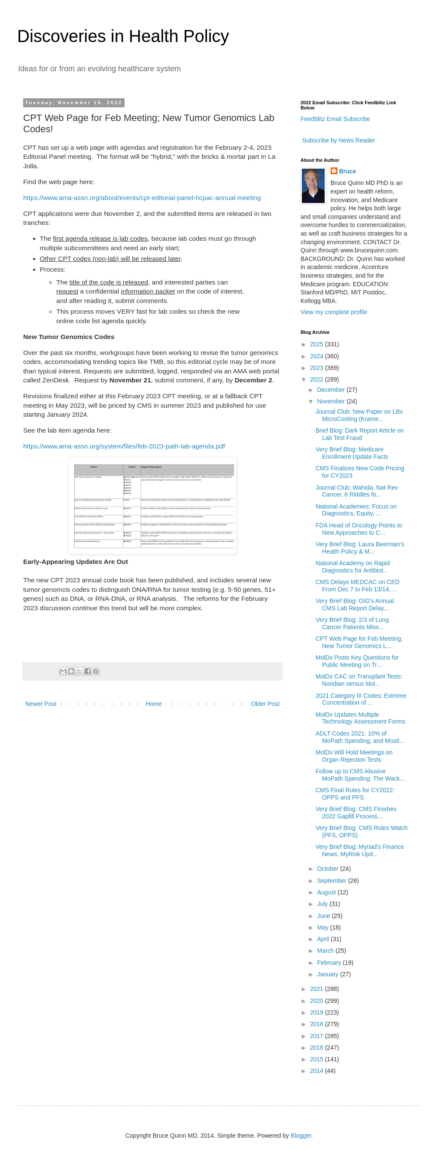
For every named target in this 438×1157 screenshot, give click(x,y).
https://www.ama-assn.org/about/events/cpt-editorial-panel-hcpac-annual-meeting (142, 197)
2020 (317, 1000)
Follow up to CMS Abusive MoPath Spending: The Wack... (360, 775)
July (323, 903)
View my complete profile (334, 312)
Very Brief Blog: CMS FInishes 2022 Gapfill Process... (356, 813)
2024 (317, 356)
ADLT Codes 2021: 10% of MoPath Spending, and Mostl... (360, 737)
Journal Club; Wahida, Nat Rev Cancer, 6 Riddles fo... (357, 491)
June (324, 915)
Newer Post (40, 703)
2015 (317, 1059)
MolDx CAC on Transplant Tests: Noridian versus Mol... (359, 680)
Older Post (265, 703)
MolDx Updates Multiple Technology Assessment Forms (360, 718)
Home (153, 703)
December (331, 389)
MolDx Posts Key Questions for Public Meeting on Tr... (357, 661)
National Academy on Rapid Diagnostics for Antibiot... (353, 567)
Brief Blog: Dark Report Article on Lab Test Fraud (360, 434)
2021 (317, 988)
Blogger (301, 1135)
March (326, 950)
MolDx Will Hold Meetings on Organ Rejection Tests (354, 756)
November (331, 401)
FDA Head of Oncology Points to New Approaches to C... (359, 529)
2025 (317, 344)
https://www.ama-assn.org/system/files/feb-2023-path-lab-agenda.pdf (124, 446)
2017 (317, 1036)
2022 (317, 379)
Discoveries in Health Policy (123, 36)
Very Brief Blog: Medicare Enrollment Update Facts (352, 453)
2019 (317, 1012)
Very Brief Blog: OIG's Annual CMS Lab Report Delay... (355, 604)
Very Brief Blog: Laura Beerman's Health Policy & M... (360, 548)
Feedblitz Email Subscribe (335, 118)
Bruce (347, 171)
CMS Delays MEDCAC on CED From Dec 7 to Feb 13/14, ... (357, 585)
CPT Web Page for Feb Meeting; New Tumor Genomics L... (359, 642)
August (327, 892)
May (323, 927)
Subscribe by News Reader (338, 140)
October (328, 868)
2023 (317, 367)
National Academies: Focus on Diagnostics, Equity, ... (356, 510)
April (324, 939)
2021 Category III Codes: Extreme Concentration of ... (361, 699)
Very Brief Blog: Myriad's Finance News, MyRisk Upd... (360, 850)
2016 (317, 1047)
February (330, 962)
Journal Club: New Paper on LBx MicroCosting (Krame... (359, 415)
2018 (317, 1024)
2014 (317, 1070)
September (332, 880)
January (328, 974)
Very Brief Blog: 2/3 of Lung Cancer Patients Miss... (352, 623)
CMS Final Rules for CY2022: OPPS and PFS (355, 794)
